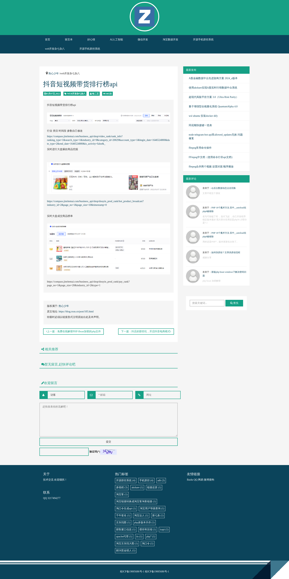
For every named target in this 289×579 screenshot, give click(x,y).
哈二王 (95, 93)
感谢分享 (207, 257)
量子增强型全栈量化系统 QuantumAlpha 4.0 (213, 106)
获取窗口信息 (125, 529)
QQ (195, 479)
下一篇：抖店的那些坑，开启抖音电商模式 (146, 331)
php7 (150, 536)
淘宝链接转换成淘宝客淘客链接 (136, 501)
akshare (137, 487)
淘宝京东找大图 (127, 543)
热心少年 (53, 73)
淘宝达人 (141, 515)
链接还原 (154, 487)
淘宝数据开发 (170, 39)
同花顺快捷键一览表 (200, 125)
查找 (234, 303)
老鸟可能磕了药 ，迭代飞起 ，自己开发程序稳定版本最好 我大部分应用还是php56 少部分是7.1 (225, 219)
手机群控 (146, 480)
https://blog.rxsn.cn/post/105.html (76, 311)
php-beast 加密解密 (212, 281)
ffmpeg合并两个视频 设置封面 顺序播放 (211, 166)
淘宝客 (122, 494)
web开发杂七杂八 (55, 48)
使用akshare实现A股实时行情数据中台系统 (213, 87)
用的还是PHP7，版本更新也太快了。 (221, 241)
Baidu (190, 479)
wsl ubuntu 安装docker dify (203, 116)
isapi (164, 529)
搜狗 (211, 479)
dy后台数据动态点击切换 (223, 188)
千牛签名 (123, 515)
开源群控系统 (125, 480)
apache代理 (124, 536)
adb (161, 480)
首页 (47, 39)
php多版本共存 (144, 522)
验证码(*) (94, 451)
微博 (206, 479)
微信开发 (143, 39)
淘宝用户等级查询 (152, 508)
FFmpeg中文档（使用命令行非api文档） (211, 157)
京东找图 (123, 522)
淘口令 (147, 543)
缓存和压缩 (147, 529)
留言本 (69, 39)
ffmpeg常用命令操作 (200, 147)
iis (139, 536)
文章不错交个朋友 (211, 193)
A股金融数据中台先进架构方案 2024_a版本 (213, 78)
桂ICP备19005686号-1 (132, 571)
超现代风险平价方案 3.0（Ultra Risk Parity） (213, 97)
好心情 (91, 39)
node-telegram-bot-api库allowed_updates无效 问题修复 (216, 136)
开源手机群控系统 (203, 39)
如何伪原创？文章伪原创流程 (225, 252)
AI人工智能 (116, 39)
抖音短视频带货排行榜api (80, 84)
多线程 (122, 487)
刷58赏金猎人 (125, 550)
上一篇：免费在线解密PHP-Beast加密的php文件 (73, 331)
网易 (200, 479)
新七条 (158, 515)
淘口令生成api (126, 508)
